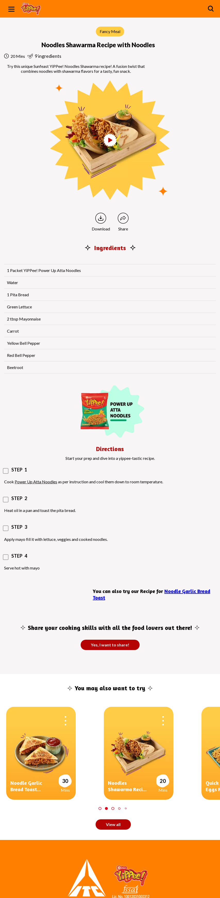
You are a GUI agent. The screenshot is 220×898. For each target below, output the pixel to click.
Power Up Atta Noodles (36, 481)
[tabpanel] (55, 753)
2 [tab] (106, 808)
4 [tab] (119, 808)
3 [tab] (112, 808)
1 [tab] (99, 808)
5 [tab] (125, 808)
